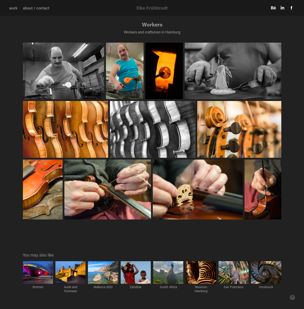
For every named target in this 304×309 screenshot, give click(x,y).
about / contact (36, 7)
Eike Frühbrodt (152, 8)
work (13, 7)
